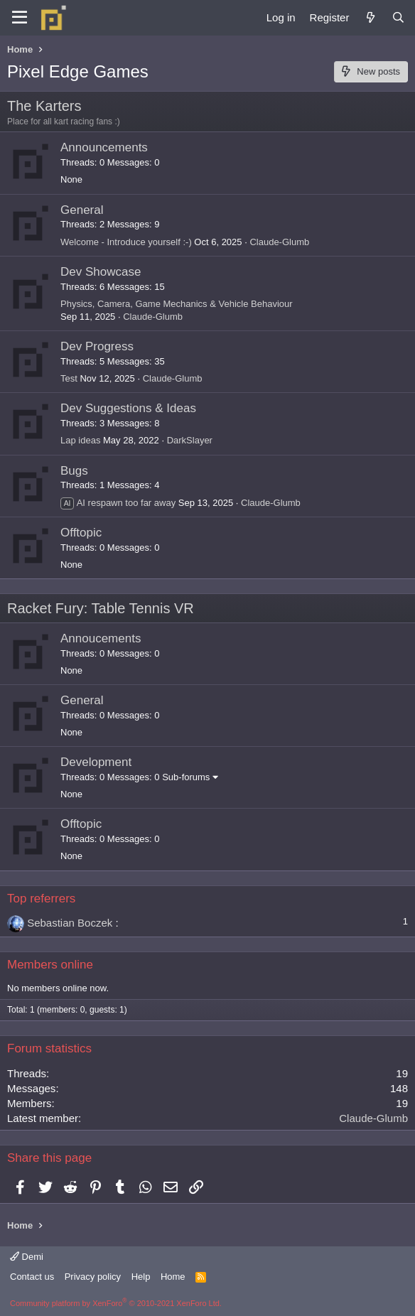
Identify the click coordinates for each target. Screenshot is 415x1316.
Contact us (32, 1276)
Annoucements (100, 638)
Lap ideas (80, 440)
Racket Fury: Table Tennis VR (100, 608)
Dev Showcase (100, 272)
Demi (26, 1256)
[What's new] (370, 17)
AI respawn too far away (118, 502)
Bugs (74, 471)
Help (141, 1276)
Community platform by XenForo (116, 1303)
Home (173, 1276)
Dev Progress (97, 346)
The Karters (44, 106)
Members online (50, 964)
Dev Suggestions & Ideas (128, 408)
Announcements (104, 147)
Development (95, 762)
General (81, 210)
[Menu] (19, 18)
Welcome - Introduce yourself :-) (126, 242)
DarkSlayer (189, 440)
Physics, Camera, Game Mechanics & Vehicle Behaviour (176, 303)
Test (68, 378)
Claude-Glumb (279, 242)
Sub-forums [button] (186, 777)
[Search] (398, 17)
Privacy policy (93, 1276)
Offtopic (81, 532)
